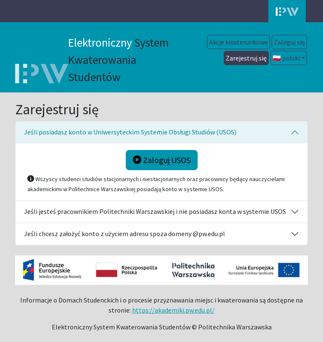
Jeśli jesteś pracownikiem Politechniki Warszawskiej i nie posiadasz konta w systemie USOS (155, 211)
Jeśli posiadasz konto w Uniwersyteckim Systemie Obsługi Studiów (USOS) (130, 132)
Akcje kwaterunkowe (238, 42)
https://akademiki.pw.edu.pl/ (173, 310)
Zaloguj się (289, 42)
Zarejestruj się (246, 58)
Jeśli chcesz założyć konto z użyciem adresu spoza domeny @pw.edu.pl (124, 233)
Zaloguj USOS (162, 160)
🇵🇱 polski (286, 58)
